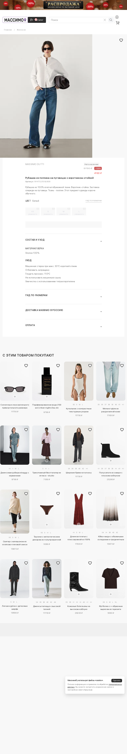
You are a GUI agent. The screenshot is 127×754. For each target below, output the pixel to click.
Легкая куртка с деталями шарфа (15, 607)
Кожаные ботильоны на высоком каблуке (78, 607)
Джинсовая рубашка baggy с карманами (14, 474)
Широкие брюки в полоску (79, 472)
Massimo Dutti (34, 164)
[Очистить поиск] (104, 20)
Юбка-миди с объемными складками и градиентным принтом (111, 538)
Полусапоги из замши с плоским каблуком (110, 474)
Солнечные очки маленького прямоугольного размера (14, 406)
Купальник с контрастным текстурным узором (78, 410)
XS (33, 212)
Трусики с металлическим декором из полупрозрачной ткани (46, 539)
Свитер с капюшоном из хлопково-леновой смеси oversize (15, 543)
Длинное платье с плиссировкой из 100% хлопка (79, 538)
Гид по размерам (93, 201)
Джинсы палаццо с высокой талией (47, 607)
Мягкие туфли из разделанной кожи (110, 410)
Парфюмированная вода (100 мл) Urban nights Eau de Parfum (46, 407)
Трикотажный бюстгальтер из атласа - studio (46, 474)
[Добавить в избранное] (26, 365)
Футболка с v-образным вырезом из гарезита (111, 607)
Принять (117, 681)
